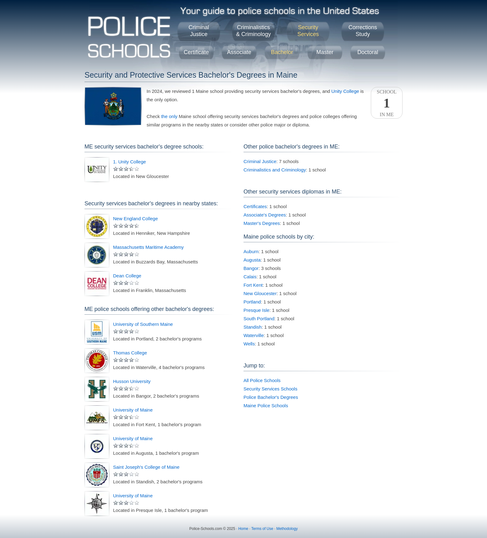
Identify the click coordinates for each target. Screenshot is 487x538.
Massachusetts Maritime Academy (148, 247)
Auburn (251, 251)
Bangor (251, 268)
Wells (249, 343)
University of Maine (133, 410)
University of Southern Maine (143, 324)
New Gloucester (260, 293)
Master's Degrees (262, 223)
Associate (239, 52)
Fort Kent (253, 285)
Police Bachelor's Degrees (271, 397)
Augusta (252, 259)
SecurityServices (308, 30)
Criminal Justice (260, 161)
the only (169, 116)
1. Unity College (129, 161)
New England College (135, 218)
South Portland (259, 318)
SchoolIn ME (386, 103)
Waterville (254, 335)
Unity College (345, 91)
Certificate (196, 52)
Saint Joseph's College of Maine (146, 467)
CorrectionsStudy (362, 30)
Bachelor (282, 52)
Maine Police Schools (266, 405)
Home (243, 529)
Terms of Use (262, 529)
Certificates (255, 206)
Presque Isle (256, 310)
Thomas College (130, 352)
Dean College (127, 275)
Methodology (287, 529)
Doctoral (367, 52)
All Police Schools (262, 380)
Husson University (132, 381)
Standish (253, 327)
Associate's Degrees (265, 214)
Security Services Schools (270, 388)
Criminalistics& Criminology (253, 30)
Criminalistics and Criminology (275, 169)
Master (324, 52)
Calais (250, 276)
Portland (252, 301)
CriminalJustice (199, 30)
